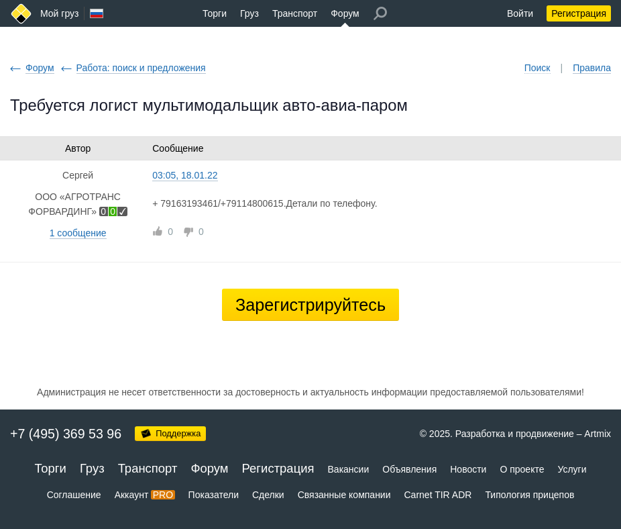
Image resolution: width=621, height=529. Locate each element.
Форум (345, 13)
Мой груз (59, 13)
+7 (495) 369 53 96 (65, 433)
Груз (249, 13)
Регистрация (578, 13)
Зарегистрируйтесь (310, 304)
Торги (215, 13)
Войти (520, 13)
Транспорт (294, 13)
